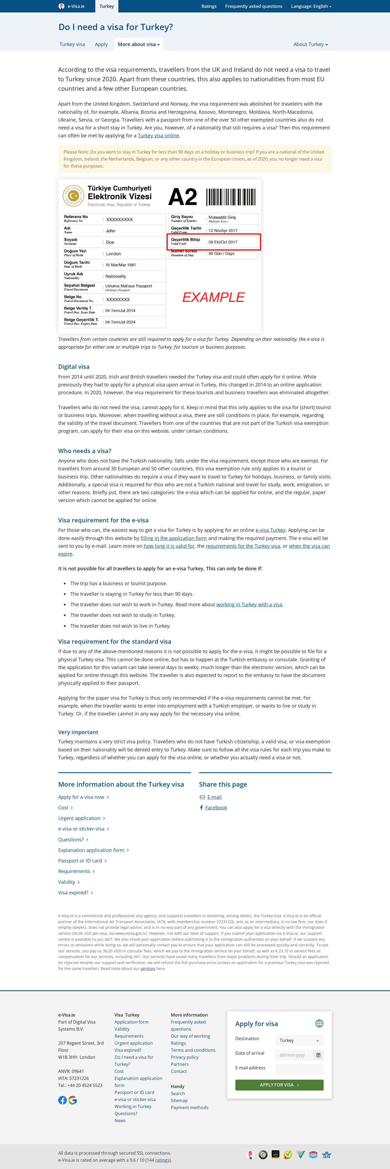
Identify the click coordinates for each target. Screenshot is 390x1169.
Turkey (107, 6)
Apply (101, 44)
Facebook (213, 807)
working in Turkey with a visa (249, 604)
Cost (63, 807)
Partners (180, 1064)
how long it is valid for (169, 546)
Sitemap (179, 1100)
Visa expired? (73, 892)
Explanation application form (91, 850)
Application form (132, 1022)
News (120, 1121)
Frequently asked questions (253, 6)
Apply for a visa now (81, 797)
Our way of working (190, 1036)
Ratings (209, 6)
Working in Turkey (133, 1106)
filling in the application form (174, 538)
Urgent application (79, 818)
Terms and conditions (193, 1050)
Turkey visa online (158, 135)
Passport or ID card (80, 860)
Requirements (74, 871)
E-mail (211, 797)
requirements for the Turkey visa (243, 546)
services (148, 968)
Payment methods (190, 1108)
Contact (179, 1071)
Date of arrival (249, 1053)
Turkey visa (72, 44)
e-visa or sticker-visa (81, 828)
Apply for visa (277, 1085)
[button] (299, 1040)
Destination (247, 1038)
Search (178, 1093)
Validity (66, 882)
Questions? (71, 839)
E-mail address (250, 1068)
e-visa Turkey (270, 530)
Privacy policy (185, 1057)
